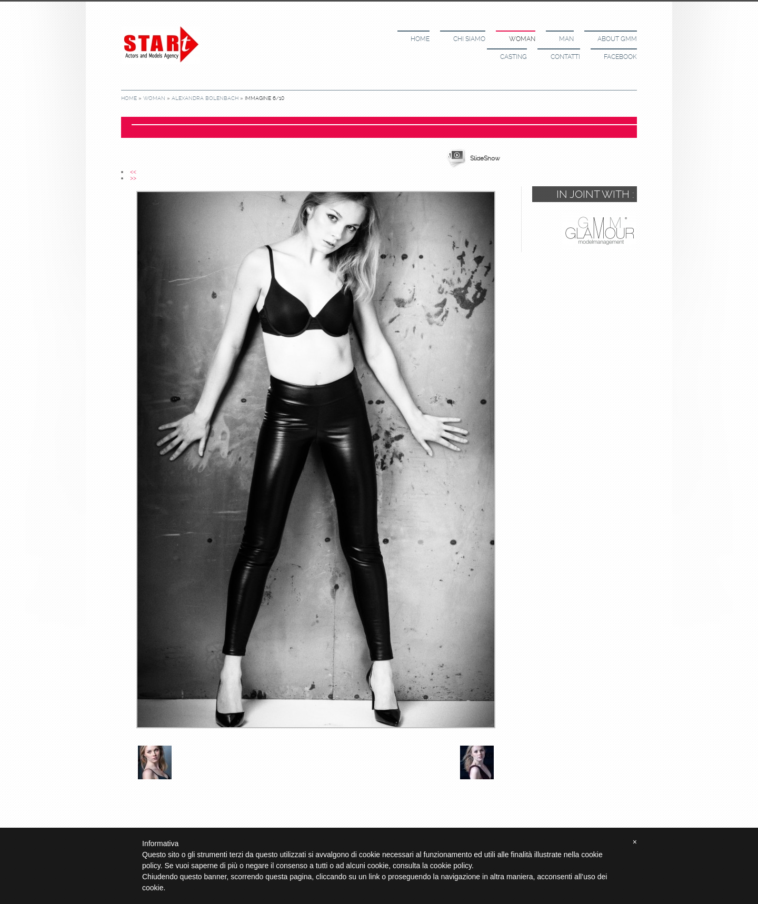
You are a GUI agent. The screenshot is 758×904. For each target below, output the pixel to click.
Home (420, 39)
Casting (513, 57)
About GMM (617, 39)
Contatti (565, 57)
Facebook (620, 57)
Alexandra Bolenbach (205, 98)
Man (566, 39)
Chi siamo (469, 39)
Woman (522, 39)
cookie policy (451, 865)
